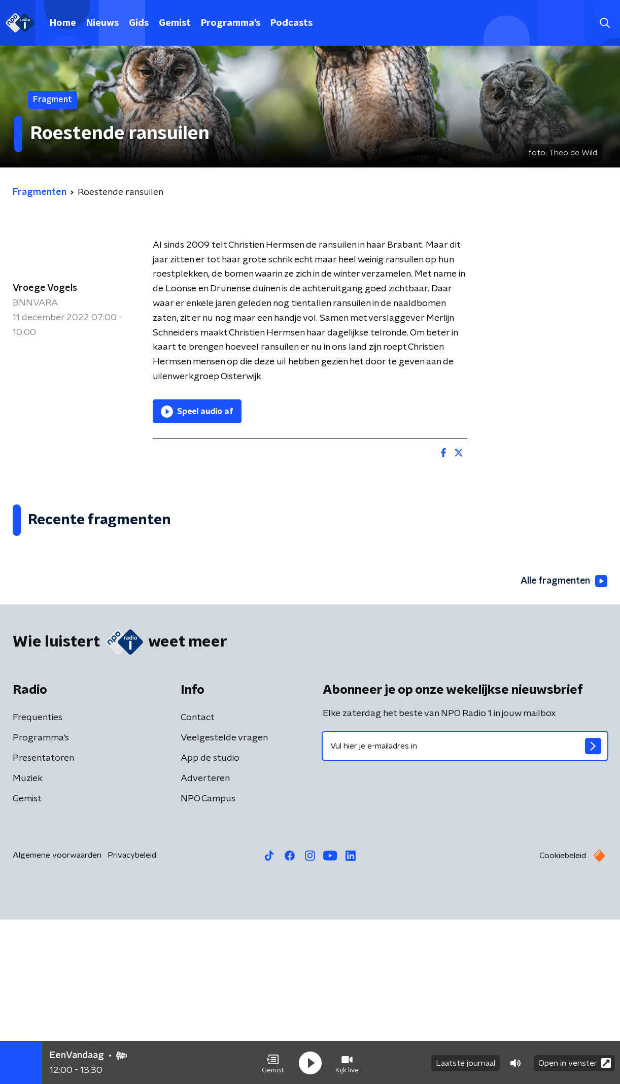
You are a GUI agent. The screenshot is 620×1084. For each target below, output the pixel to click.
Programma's (230, 23)
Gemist (175, 23)
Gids (139, 23)
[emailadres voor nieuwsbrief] (465, 910)
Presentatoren (43, 922)
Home (63, 23)
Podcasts (291, 23)
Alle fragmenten (563, 746)
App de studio (210, 922)
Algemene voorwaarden (57, 1019)
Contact (198, 882)
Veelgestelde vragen (224, 902)
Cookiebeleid (562, 1020)
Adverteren (205, 942)
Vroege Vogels (45, 288)
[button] (273, 1062)
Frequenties (37, 882)
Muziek (28, 942)
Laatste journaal (465, 1063)
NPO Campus (208, 963)
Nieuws (102, 23)
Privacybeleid (132, 1019)
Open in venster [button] (574, 1062)
